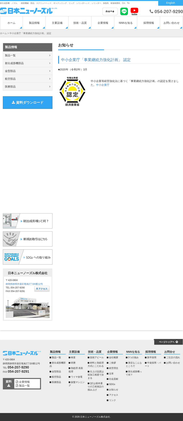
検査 (73, 357)
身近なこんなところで (134, 364)
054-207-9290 (166, 11)
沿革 (111, 373)
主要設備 (57, 22)
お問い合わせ (172, 22)
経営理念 (113, 368)
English (170, 2)
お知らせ (113, 389)
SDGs (112, 384)
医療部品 (10, 86)
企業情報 (103, 22)
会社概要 (113, 357)
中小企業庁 (102, 84)
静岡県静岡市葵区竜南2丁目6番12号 (24, 284)
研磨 (73, 362)
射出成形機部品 (14, 63)
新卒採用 (151, 357)
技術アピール (97, 357)
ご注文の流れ (173, 357)
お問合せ (169, 351)
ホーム (11, 22)
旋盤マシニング (77, 384)
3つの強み (133, 357)
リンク (112, 400)
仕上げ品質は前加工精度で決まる (96, 374)
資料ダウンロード (27, 102)
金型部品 (10, 70)
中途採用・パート (153, 364)
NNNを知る (125, 22)
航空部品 (10, 78)
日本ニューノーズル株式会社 (95, 416)
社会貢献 (113, 379)
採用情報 (148, 22)
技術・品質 (80, 22)
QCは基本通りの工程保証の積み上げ (96, 386)
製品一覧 (10, 55)
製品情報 (34, 22)
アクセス (41, 288)
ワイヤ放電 (76, 377)
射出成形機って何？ (134, 373)
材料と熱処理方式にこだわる (96, 364)
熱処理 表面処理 (76, 370)
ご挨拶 (112, 362)
